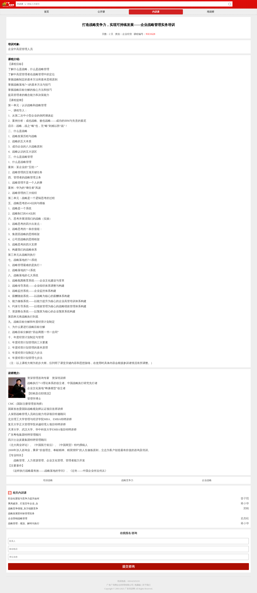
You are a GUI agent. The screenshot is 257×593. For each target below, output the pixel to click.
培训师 (210, 11)
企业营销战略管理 (17, 518)
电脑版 (138, 585)
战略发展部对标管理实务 (21, 513)
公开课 (101, 11)
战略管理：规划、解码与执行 (23, 523)
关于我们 (146, 585)
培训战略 (48, 480)
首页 (46, 11)
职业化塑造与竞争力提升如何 (23, 498)
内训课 (155, 11)
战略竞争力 (127, 480)
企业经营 (127, 34)
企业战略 (207, 480)
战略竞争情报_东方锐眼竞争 (23, 508)
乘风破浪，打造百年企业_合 (23, 503)
